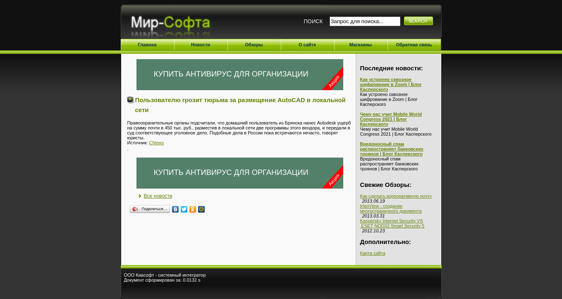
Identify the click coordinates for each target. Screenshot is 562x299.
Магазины (360, 44)
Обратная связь (414, 44)
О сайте (307, 44)
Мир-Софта (174, 24)
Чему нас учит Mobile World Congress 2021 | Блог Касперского (391, 119)
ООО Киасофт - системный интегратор (165, 275)
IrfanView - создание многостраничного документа (391, 208)
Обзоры (254, 44)
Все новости (158, 196)
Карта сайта (372, 253)
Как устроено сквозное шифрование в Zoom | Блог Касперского (391, 84)
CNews (156, 142)
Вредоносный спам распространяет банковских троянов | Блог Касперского (391, 148)
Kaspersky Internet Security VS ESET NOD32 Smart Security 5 (392, 223)
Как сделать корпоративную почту (396, 196)
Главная (147, 44)
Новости (200, 44)
